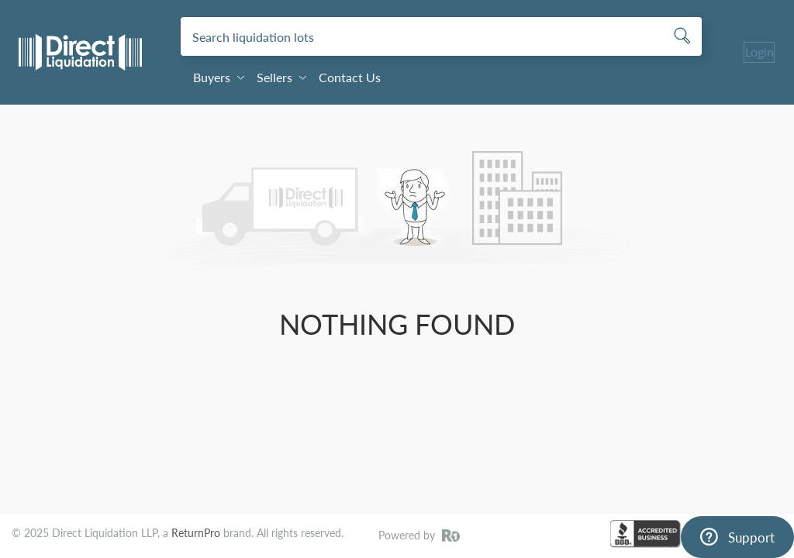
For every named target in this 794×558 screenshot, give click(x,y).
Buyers (218, 77)
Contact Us (350, 77)
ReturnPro (195, 532)
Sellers (281, 77)
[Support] (737, 537)
